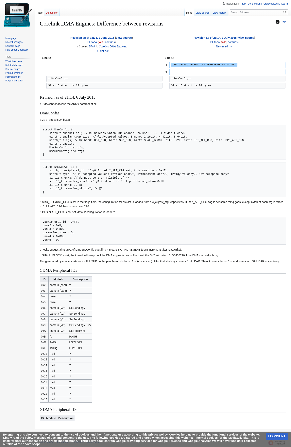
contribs (110, 42)
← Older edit (101, 51)
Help (280, 22)
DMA (92, 46)
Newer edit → (224, 46)
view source (124, 37)
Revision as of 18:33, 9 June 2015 (92, 37)
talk (100, 42)
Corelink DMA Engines (113, 46)
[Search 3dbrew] (259, 12)
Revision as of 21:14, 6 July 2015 (215, 37)
